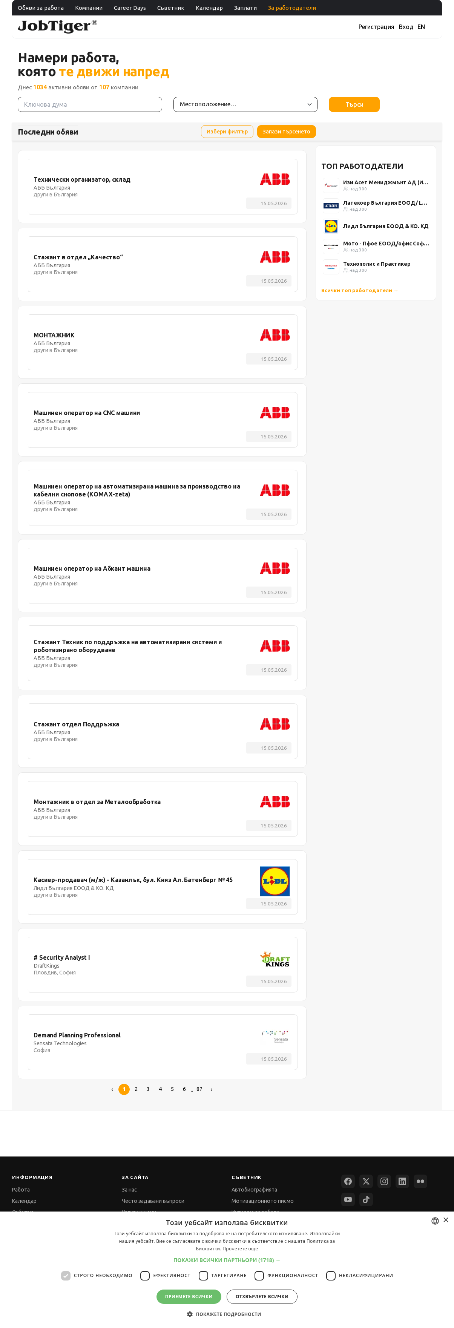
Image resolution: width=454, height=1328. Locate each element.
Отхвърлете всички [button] (262, 1296)
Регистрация (376, 26)
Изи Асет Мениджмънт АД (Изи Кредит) (386, 182)
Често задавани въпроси (153, 1201)
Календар (209, 8)
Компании (89, 8)
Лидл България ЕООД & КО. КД (386, 226)
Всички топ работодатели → (360, 290)
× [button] (445, 1220)
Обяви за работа (41, 8)
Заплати (245, 8)
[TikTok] (366, 1199)
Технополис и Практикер (377, 264)
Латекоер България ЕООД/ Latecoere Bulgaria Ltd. (386, 203)
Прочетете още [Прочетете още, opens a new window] (240, 1248)
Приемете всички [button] (189, 1296)
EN (421, 26)
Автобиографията (254, 1190)
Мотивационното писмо (263, 1201)
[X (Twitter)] (366, 1181)
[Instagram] (384, 1181)
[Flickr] (420, 1181)
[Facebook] (348, 1181)
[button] (227, 1260)
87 (199, 1089)
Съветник (170, 8)
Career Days (130, 8)
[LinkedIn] (402, 1181)
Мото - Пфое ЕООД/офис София (386, 243)
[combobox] (435, 1221)
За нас (129, 1190)
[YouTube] (348, 1199)
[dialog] (227, 1270)
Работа (21, 1190)
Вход (406, 26)
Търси (354, 104)
